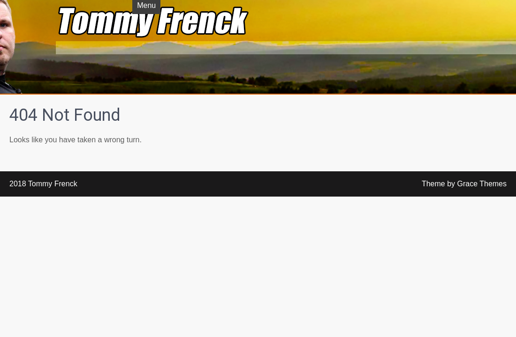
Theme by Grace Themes (464, 184)
